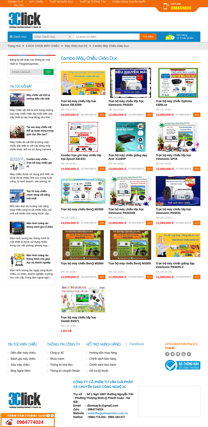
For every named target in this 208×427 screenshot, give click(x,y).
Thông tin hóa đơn (61, 364)
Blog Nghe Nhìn (21, 370)
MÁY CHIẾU (36, 1)
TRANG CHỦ (15, 1)
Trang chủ (14, 45)
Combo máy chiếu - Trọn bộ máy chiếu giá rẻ (39, 163)
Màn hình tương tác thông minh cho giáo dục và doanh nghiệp (39, 259)
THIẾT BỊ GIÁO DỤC (61, 1)
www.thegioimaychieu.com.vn (108, 413)
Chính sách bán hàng (102, 358)
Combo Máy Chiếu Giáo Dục (111, 45)
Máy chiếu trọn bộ (76, 45)
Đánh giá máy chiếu (23, 358)
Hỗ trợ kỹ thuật (98, 370)
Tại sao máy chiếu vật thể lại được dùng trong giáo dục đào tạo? (40, 131)
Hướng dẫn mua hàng (103, 352)
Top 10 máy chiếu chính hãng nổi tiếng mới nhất (38, 195)
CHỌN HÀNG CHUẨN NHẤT (129, 1)
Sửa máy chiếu (20, 364)
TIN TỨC (19, 5)
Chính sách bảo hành (102, 364)
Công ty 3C (57, 352)
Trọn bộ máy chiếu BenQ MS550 (129, 263)
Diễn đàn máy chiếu (23, 352)
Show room (57, 358)
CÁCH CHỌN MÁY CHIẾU (42, 45)
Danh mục (20, 36)
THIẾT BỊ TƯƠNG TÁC (93, 1)
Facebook (137, 344)
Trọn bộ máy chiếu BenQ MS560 (82, 263)
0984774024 (181, 8)
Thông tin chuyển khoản (65, 370)
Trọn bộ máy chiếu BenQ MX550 (82, 209)
